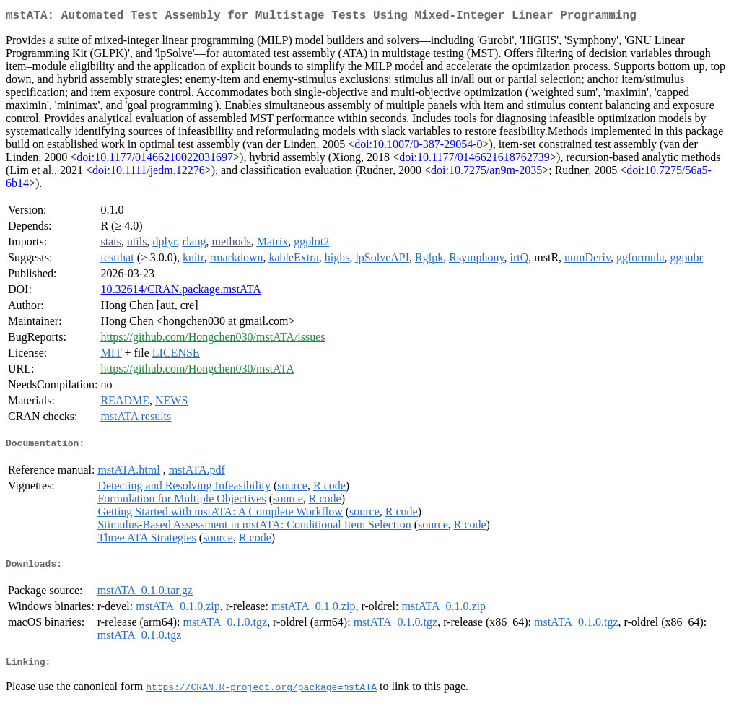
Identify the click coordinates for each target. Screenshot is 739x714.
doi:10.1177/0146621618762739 (474, 160)
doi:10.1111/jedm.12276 (148, 173)
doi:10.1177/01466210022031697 (154, 160)
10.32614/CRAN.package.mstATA (180, 292)
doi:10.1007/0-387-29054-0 (418, 147)
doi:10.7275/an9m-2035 (486, 173)
